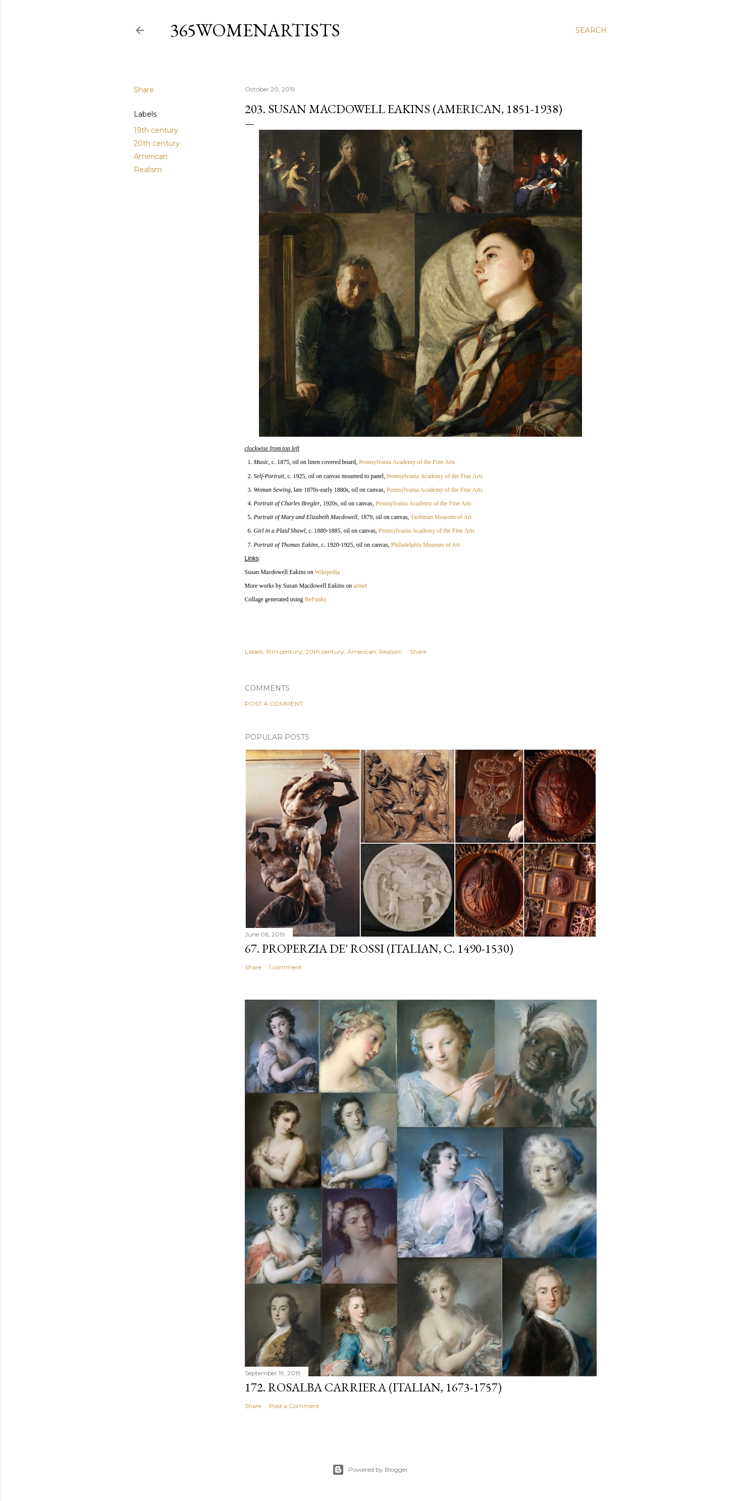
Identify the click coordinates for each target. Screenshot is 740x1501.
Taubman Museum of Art (440, 517)
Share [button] (144, 89)
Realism (148, 169)
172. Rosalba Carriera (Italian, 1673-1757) (373, 1387)
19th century (156, 130)
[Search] (591, 30)
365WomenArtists (255, 30)
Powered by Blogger (370, 1470)
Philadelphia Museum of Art (425, 544)
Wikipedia (327, 572)
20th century (157, 143)
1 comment (285, 967)
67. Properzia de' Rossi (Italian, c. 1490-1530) (379, 948)
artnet (360, 585)
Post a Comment (274, 703)
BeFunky (315, 599)
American (151, 156)
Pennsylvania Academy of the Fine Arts (407, 461)
